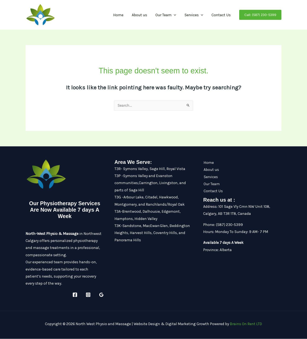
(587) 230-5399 (229, 225)
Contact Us (221, 15)
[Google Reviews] (101, 294)
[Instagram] (88, 294)
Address (210, 206)
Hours (208, 232)
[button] (175, 15)
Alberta (226, 250)
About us (141, 15)
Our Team (167, 15)
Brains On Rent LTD (246, 324)
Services (194, 15)
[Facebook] (74, 294)
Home (121, 15)
